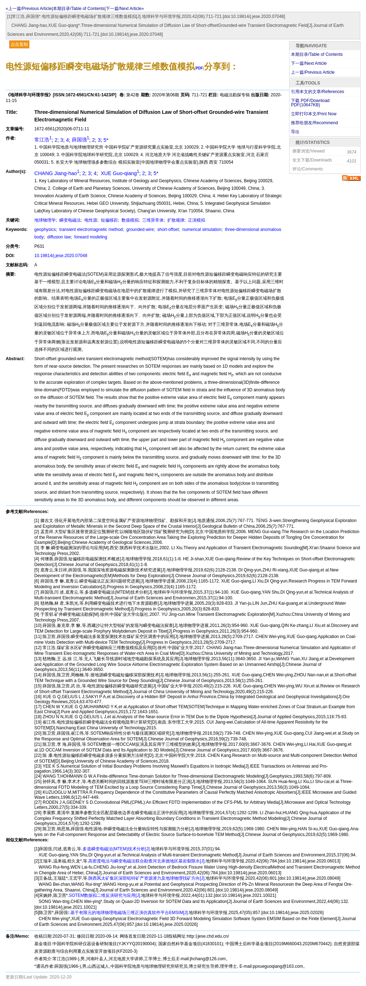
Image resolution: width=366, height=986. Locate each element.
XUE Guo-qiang (119, 173)
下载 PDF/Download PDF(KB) (310, 102)
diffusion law (58, 237)
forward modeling (90, 237)
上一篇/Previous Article (313, 72)
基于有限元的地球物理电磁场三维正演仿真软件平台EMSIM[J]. (129, 912)
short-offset (167, 229)
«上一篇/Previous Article (29, 8)
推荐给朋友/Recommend (314, 122)
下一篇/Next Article (309, 63)
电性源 (90, 220)
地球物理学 (45, 220)
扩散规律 (175, 220)
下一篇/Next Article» (125, 8)
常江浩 (43, 139)
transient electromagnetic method (90, 229)
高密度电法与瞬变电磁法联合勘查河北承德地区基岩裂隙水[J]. (147, 861)
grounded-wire (139, 229)
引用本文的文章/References (317, 91)
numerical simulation (201, 229)
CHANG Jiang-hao (56, 173)
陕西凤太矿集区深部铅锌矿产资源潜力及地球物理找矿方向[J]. (147, 878)
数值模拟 (129, 220)
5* (105, 139)
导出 (295, 131)
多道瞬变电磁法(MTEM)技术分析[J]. (117, 848)
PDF (199, 68)
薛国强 (80, 139)
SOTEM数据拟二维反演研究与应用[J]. (105, 895)
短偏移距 (109, 220)
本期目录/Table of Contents (79, 8)
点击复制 (19, 44)
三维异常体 (152, 220)
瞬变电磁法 (69, 220)
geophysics (45, 229)
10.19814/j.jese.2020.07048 (60, 255)
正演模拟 (196, 220)
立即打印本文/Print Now (313, 113)
